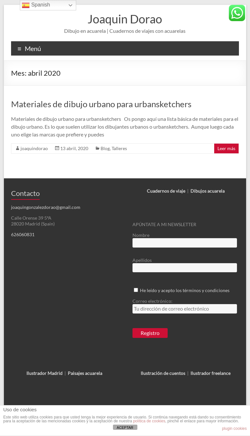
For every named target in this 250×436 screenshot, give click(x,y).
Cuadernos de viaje (166, 191)
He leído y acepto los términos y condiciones (184, 290)
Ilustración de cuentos (163, 373)
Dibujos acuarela (207, 191)
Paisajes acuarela (85, 373)
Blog (105, 148)
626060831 (23, 234)
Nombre (140, 235)
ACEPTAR (125, 428)
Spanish (36, 5)
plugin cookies (234, 428)
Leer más (226, 148)
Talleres (119, 148)
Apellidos (142, 260)
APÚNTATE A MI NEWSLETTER (164, 224)
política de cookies (149, 421)
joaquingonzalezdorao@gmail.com (45, 207)
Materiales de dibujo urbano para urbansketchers (101, 104)
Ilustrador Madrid (44, 373)
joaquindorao (34, 148)
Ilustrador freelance (210, 373)
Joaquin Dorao (125, 19)
